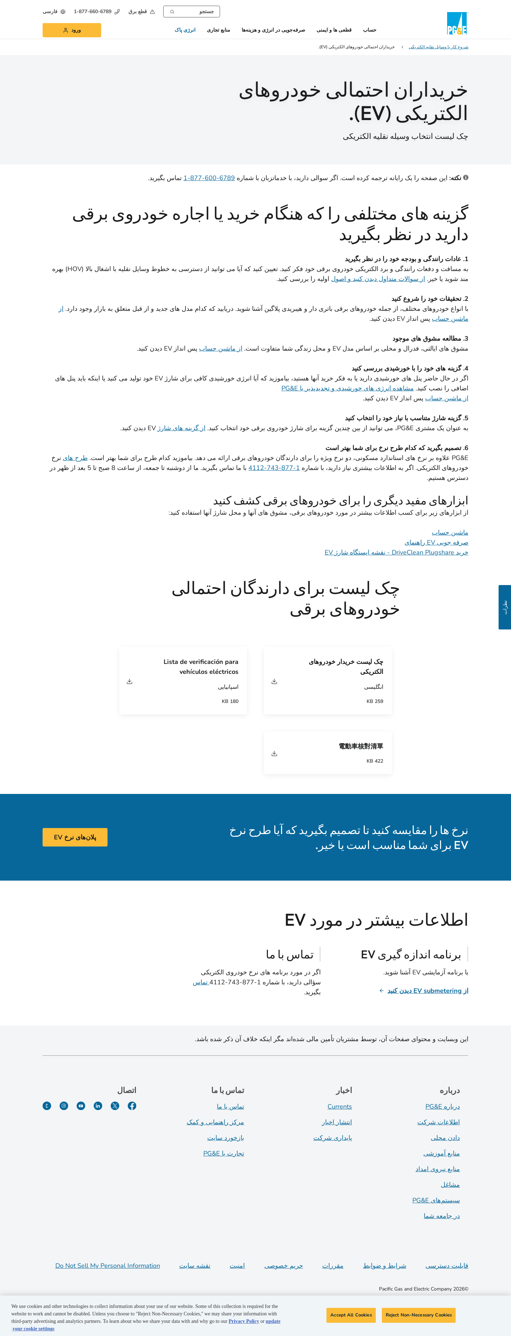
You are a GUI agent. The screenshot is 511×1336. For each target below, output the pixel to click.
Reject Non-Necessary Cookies (419, 1317)
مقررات (333, 1265)
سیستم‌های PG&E (436, 1200)
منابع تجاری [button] (218, 30)
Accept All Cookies (351, 1317)
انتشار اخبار (337, 1122)
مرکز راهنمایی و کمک (215, 1122)
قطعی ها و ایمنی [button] (334, 30)
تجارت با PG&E (223, 1153)
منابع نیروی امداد (438, 1169)
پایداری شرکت (332, 1138)
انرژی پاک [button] (185, 30)
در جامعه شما (442, 1216)
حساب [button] (370, 30)
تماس (201, 982)
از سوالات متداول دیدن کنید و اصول (378, 279)
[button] (141, 11)
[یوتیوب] (80, 1105)
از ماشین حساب (220, 348)
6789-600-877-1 (209, 178)
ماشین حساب (450, 532)
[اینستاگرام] (63, 1105)
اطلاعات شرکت (438, 1122)
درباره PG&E (442, 1106)
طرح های (75, 458)
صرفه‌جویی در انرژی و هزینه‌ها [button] (273, 30)
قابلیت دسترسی (446, 1265)
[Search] (172, 11)
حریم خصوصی (283, 1265)
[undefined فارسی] (54, 11)
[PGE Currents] (46, 1105)
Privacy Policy (244, 1323)
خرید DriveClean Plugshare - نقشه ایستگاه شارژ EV (396, 552)
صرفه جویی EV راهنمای (436, 542)
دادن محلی (445, 1138)
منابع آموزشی (441, 1153)
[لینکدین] (97, 1105)
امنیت (237, 1265)
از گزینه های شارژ (181, 428)
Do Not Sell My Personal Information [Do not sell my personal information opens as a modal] (107, 1265)
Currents (340, 1106)
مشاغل (450, 1184)
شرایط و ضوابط (384, 1265)
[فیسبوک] (132, 1105)
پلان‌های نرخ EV (75, 837)
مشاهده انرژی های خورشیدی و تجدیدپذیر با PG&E (347, 388)
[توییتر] (114, 1105)
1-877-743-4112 (274, 468)
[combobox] (191, 11)
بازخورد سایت (225, 1138)
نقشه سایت (194, 1265)
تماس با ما (230, 1106)
